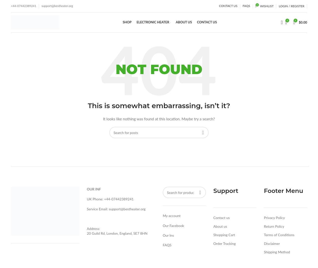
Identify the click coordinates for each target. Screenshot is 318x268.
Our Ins (168, 237)
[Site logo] (35, 23)
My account (172, 218)
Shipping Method (277, 254)
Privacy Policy (274, 220)
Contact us (221, 220)
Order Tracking (224, 245)
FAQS (167, 247)
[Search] (280, 24)
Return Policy (274, 228)
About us (220, 228)
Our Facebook (173, 227)
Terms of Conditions (279, 237)
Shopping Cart (224, 237)
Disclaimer (272, 245)
